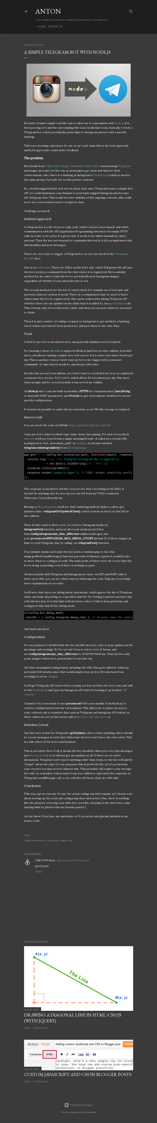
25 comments (40, 1027)
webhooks (43, 267)
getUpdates (117, 303)
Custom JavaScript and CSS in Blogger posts (77, 1074)
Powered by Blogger (78, 1105)
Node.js (119, 123)
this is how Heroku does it (92, 717)
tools (69, 840)
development (39, 840)
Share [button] (27, 835)
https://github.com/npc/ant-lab (90, 425)
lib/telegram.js (76, 447)
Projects (54, 26)
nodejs (62, 840)
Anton (48, 11)
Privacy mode (38, 755)
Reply (39, 871)
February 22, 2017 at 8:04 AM (73, 860)
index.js (28, 438)
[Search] (131, 10)
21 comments (40, 1081)
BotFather (39, 690)
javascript (53, 840)
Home (40, 26)
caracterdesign (89, 1112)
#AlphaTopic (99, 175)
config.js (81, 443)
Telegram (124, 166)
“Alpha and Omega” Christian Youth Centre (72, 166)
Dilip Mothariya (45, 860)
